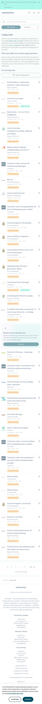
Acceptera (28, 699)
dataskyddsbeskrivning (15, 694)
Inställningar (15, 699)
